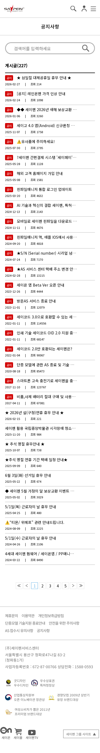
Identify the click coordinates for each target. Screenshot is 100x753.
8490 (36, 560)
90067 (37, 355)
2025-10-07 (12, 450)
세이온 (6, 733)
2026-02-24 (12, 100)
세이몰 (18, 733)
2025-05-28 (12, 164)
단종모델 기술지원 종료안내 (25, 623)
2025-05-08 (12, 180)
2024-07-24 (12, 259)
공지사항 (50, 26)
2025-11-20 (12, 434)
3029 (36, 497)
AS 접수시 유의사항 (19, 630)
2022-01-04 (12, 355)
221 (35, 419)
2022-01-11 (12, 323)
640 (35, 466)
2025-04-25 (12, 513)
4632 (36, 195)
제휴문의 (11, 615)
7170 (36, 259)
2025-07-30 (12, 148)
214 (35, 84)
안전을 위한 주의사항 (64, 623)
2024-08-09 (12, 528)
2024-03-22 (12, 560)
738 (35, 450)
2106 (36, 544)
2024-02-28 (12, 275)
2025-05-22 (12, 481)
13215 (37, 275)
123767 (38, 387)
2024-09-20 (12, 243)
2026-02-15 (12, 419)
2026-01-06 (12, 116)
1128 (36, 164)
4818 (36, 243)
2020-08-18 (12, 371)
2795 (36, 148)
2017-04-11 (12, 403)
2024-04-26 (12, 544)
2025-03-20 (12, 195)
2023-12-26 (12, 291)
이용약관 (28, 615)
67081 (37, 403)
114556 (38, 323)
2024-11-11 (12, 227)
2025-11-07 (12, 132)
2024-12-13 (12, 211)
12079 (37, 307)
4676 (36, 227)
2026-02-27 (12, 84)
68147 (37, 339)
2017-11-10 (12, 387)
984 (35, 434)
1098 (36, 100)
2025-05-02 (12, 497)
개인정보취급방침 (51, 615)
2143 (36, 211)
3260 (36, 116)
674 (35, 481)
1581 (36, 180)
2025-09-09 (12, 466)
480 (35, 513)
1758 (36, 132)
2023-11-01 (12, 307)
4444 (36, 291)
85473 (37, 371)
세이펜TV (32, 733)
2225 (36, 528)
